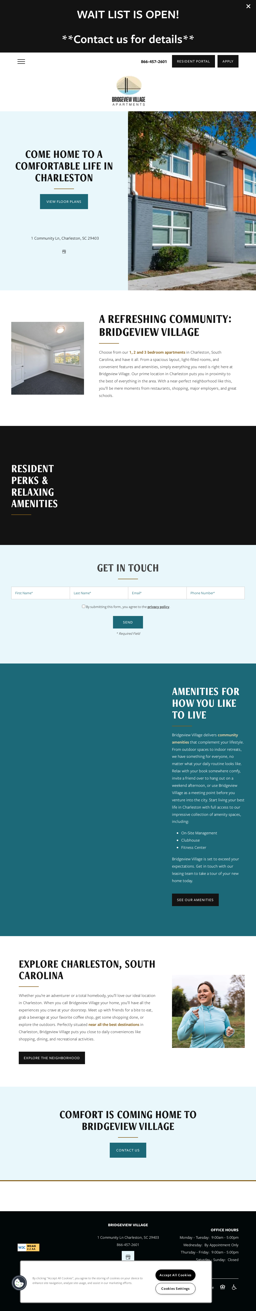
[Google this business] (64, 252)
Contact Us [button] (128, 1150)
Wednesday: (192, 1244)
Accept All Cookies (176, 1275)
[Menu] (21, 61)
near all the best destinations (113, 1024)
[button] (248, 6)
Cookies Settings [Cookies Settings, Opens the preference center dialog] (175, 1288)
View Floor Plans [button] (64, 201)
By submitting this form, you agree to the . (128, 606)
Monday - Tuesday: (195, 1237)
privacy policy (158, 606)
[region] (116, 1281)
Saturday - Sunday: (211, 1259)
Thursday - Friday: (195, 1251)
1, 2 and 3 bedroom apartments (157, 352)
